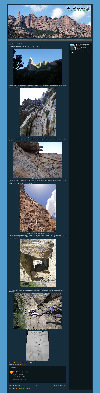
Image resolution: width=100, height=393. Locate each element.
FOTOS (69, 39)
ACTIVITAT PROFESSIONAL (22, 39)
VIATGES (61, 39)
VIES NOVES (53, 39)
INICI (11, 39)
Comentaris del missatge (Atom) (23, 388)
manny (15, 370)
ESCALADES (43, 39)
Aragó (21, 364)
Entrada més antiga (60, 385)
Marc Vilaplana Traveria (83, 44)
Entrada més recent (15, 385)
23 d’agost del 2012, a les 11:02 (20, 376)
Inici (37, 385)
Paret (24, 364)
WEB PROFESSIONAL (79, 39)
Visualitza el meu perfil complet (83, 50)
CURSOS (34, 39)
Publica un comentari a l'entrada (19, 379)
